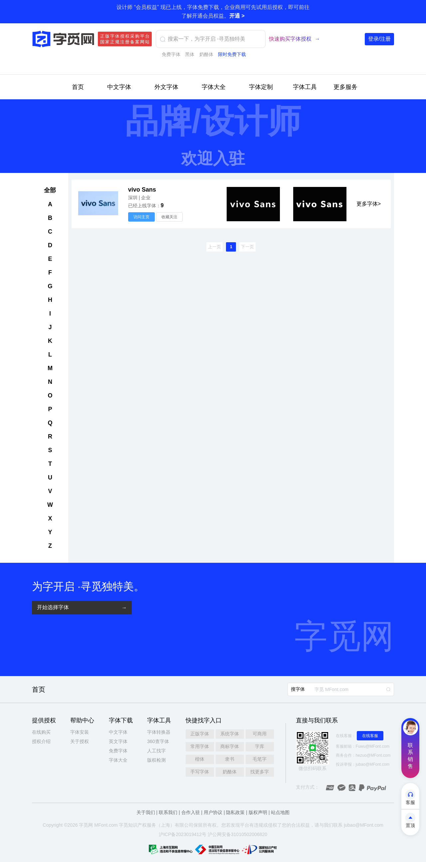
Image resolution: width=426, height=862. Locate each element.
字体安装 (79, 732)
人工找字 (156, 750)
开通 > (237, 16)
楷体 (199, 759)
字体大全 (214, 87)
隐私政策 (235, 812)
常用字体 (199, 746)
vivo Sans (142, 189)
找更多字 (259, 771)
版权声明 (258, 812)
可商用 (260, 733)
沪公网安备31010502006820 (237, 834)
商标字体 (229, 746)
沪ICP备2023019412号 (182, 834)
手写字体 (199, 771)
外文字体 (166, 87)
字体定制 (261, 87)
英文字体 (118, 741)
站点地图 (280, 812)
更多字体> (368, 204)
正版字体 (199, 733)
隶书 (229, 759)
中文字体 (119, 87)
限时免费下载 (232, 54)
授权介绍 (41, 741)
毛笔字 (260, 759)
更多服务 (345, 87)
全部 (50, 190)
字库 (259, 746)
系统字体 (229, 733)
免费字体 (171, 54)
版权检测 (156, 760)
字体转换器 (158, 732)
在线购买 (41, 732)
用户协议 (213, 812)
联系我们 (168, 812)
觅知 (128, 825)
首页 (78, 87)
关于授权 (79, 741)
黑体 (189, 54)
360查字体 (158, 741)
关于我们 (145, 812)
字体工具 (305, 87)
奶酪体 (206, 54)
